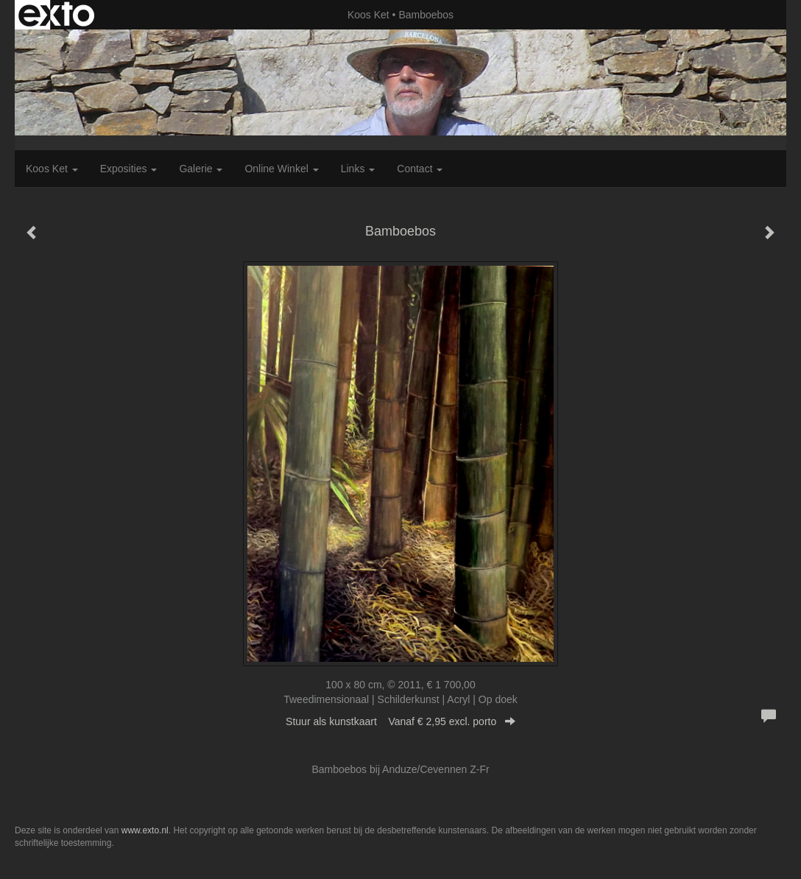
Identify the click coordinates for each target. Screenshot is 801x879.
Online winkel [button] (281, 168)
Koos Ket (368, 15)
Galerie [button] (200, 168)
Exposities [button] (129, 168)
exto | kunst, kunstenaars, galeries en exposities (56, 14)
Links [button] (358, 168)
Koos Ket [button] (52, 168)
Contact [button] (419, 168)
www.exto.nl (145, 830)
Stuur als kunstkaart (400, 721)
